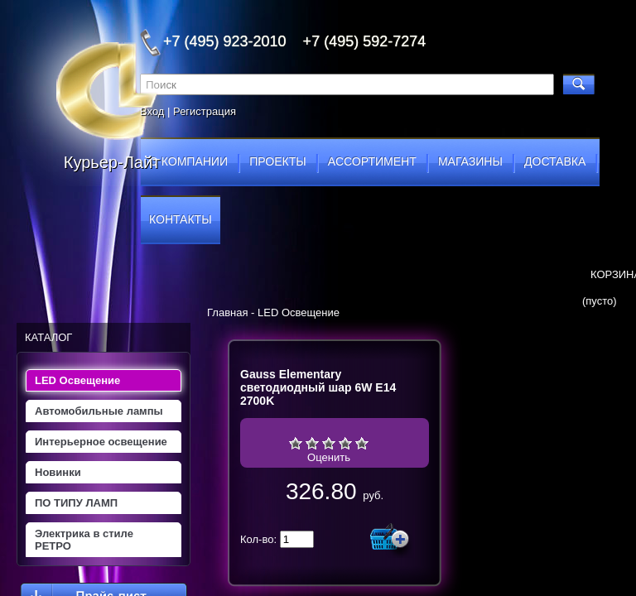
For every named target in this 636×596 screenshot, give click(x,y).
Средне (328, 443)
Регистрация (204, 111)
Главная (227, 312)
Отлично (362, 443)
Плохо (312, 443)
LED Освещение (77, 380)
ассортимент (372, 161)
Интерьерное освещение (101, 441)
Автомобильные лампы (99, 411)
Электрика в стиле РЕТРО (84, 539)
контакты (180, 219)
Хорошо (345, 443)
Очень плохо (295, 443)
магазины (470, 161)
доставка (554, 161)
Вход (152, 111)
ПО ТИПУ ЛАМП (76, 503)
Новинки (58, 472)
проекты (277, 161)
